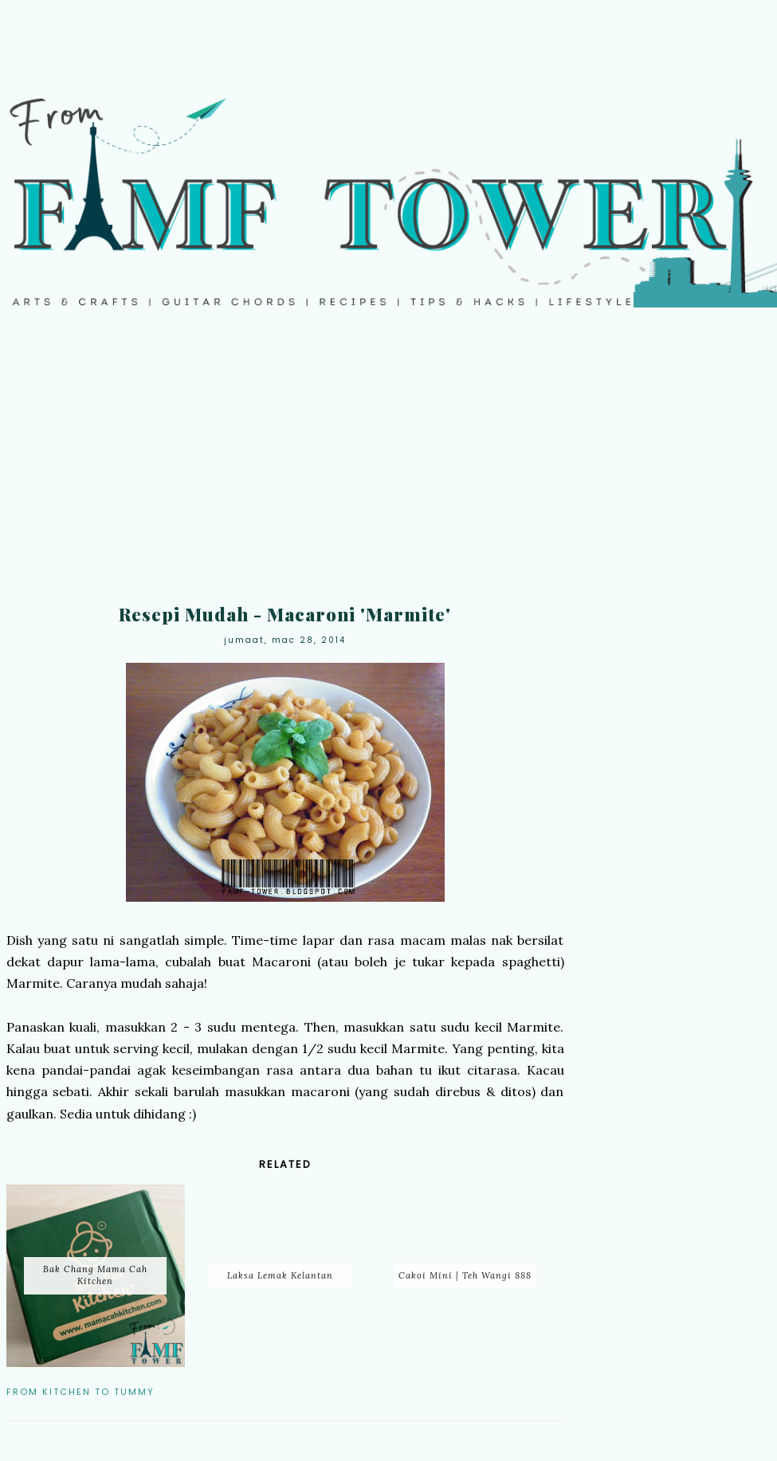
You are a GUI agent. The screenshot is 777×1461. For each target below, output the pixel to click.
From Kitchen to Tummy (80, 1391)
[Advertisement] (388, 466)
